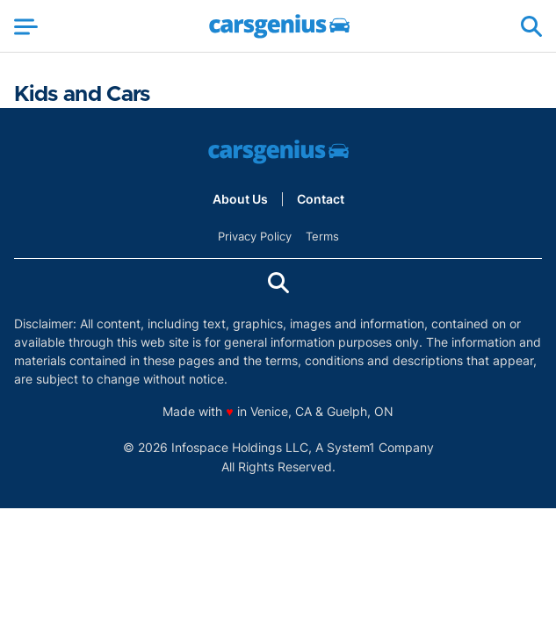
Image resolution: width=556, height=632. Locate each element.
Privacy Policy (255, 236)
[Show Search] (531, 26)
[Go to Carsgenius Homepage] (279, 26)
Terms (322, 236)
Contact (320, 199)
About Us (240, 199)
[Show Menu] (26, 26)
